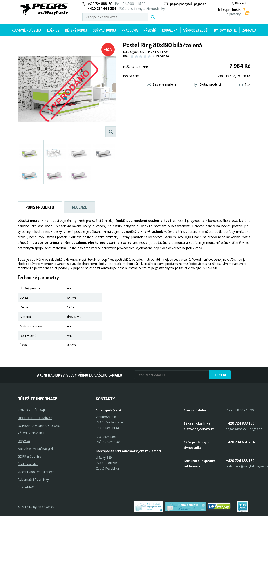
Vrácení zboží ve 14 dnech (36, 472)
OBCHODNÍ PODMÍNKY (35, 418)
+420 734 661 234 (240, 442)
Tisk (244, 84)
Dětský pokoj (76, 30)
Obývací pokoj (104, 30)
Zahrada (249, 30)
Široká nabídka (28, 464)
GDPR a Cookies (29, 456)
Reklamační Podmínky (33, 479)
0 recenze (161, 56)
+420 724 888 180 (99, 4)
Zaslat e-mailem (161, 84)
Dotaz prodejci (207, 84)
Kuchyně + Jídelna (26, 30)
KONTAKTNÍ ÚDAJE (32, 410)
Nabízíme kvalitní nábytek (36, 449)
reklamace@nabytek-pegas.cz (247, 466)
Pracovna (130, 30)
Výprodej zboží (195, 30)
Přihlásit (238, 3)
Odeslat (219, 375)
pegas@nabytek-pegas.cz (188, 4)
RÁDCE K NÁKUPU (31, 433)
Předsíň (149, 30)
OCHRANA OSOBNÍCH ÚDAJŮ (39, 425)
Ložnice (53, 30)
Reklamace (27, 487)
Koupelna (169, 30)
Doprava (24, 441)
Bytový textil (225, 30)
